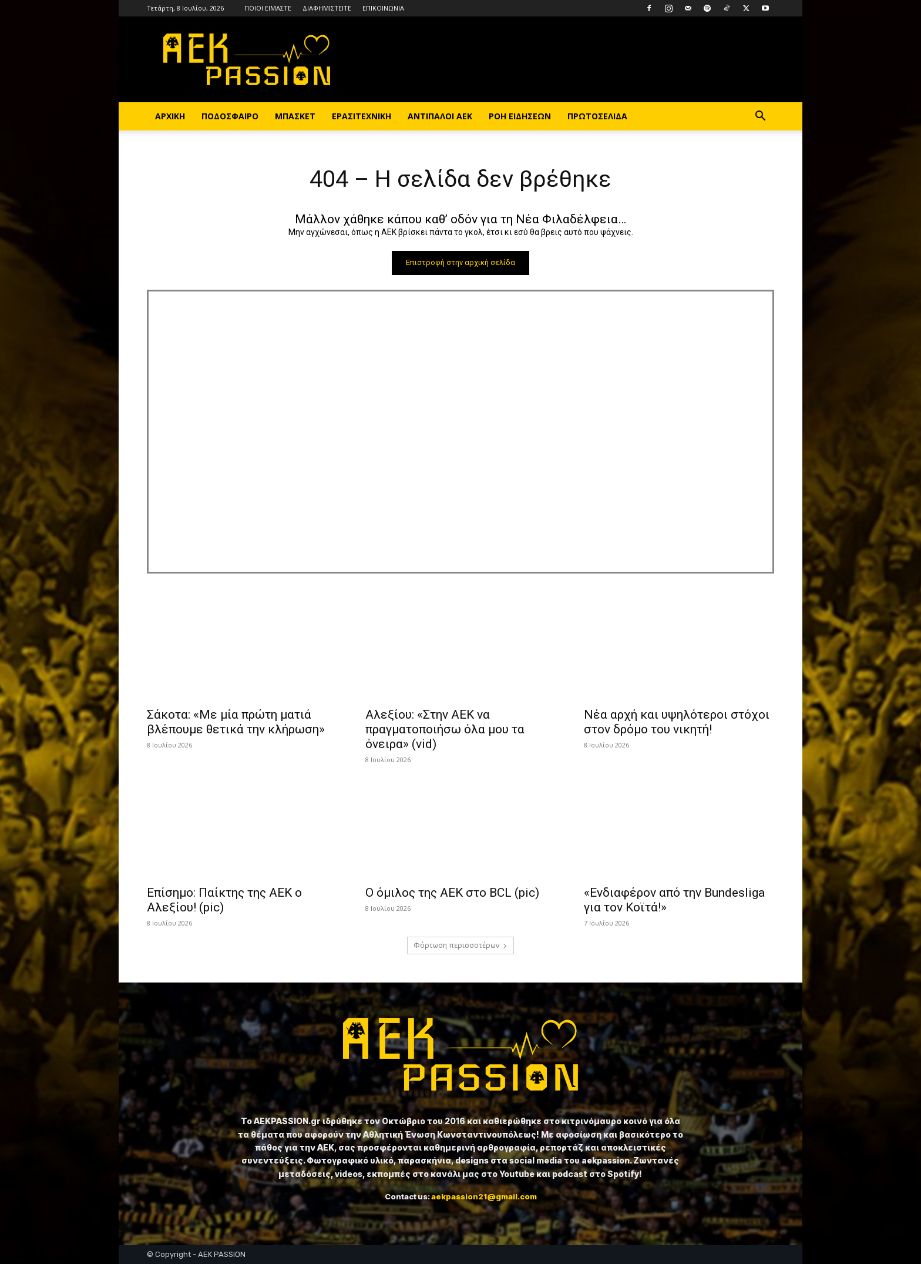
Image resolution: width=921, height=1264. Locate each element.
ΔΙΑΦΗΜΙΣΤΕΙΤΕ (326, 8)
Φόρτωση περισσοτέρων (460, 946)
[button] (760, 117)
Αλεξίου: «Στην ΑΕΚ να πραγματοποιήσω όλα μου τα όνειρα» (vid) (445, 730)
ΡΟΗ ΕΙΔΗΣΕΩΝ (520, 116)
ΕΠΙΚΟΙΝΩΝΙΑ (383, 8)
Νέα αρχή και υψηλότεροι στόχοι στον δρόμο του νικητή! (676, 722)
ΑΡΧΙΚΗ (170, 116)
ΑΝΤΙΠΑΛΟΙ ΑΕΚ (440, 116)
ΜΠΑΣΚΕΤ (295, 116)
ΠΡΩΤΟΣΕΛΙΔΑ (597, 116)
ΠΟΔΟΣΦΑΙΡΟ (229, 116)
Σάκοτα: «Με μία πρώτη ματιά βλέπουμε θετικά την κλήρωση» (236, 722)
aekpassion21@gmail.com (484, 1196)
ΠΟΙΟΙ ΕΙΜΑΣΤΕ (267, 8)
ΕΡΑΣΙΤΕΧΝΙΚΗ (361, 116)
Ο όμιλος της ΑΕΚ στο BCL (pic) (452, 893)
